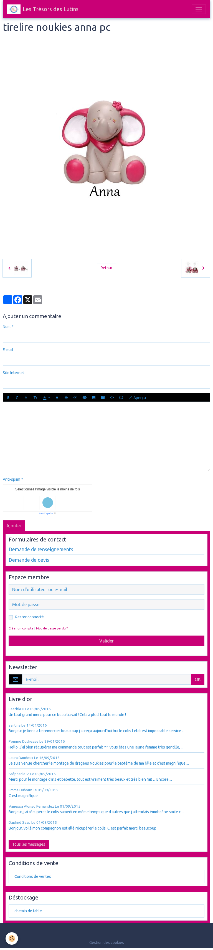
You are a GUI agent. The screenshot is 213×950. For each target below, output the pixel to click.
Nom (7, 326)
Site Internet (13, 373)
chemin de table (28, 911)
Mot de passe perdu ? (52, 628)
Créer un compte (21, 628)
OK (198, 679)
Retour (106, 268)
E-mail (8, 349)
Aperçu (137, 397)
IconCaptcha (46, 513)
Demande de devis (29, 560)
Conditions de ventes (32, 876)
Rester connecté (29, 617)
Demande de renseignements (41, 549)
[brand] (42, 9)
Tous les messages (28, 844)
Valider (106, 640)
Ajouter (13, 525)
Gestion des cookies (106, 942)
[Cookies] (12, 938)
